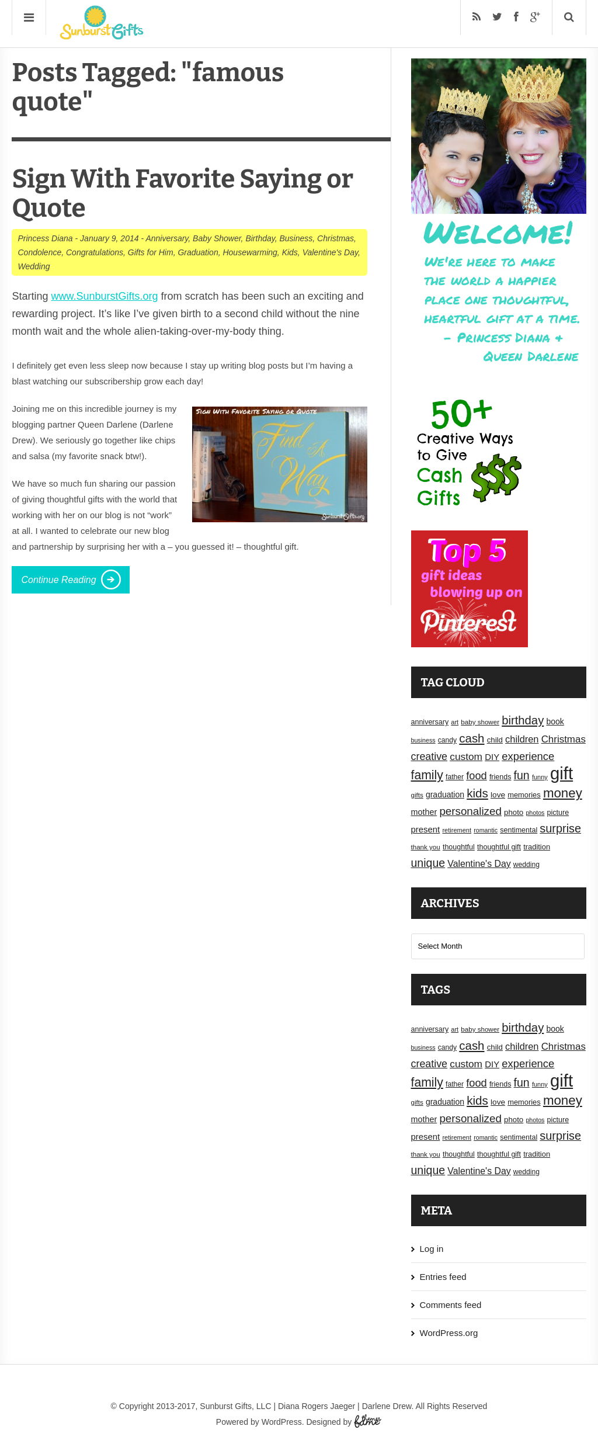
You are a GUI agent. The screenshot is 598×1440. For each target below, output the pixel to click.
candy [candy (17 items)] (447, 740)
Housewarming (249, 252)
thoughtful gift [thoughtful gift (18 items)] (499, 847)
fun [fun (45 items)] (522, 775)
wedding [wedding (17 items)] (526, 864)
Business (295, 238)
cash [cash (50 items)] (471, 738)
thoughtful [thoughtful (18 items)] (459, 847)
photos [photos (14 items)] (535, 812)
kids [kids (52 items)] (477, 793)
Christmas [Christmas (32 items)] (563, 739)
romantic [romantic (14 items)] (486, 830)
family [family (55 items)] (427, 775)
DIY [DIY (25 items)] (492, 757)
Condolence (39, 252)
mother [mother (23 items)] (424, 812)
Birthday (259, 238)
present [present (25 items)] (425, 829)
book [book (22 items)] (555, 721)
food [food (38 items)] (476, 775)
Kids (290, 252)
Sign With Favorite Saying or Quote (182, 194)
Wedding (34, 266)
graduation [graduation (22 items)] (445, 794)
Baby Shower (217, 238)
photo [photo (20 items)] (513, 812)
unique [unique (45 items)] (428, 862)
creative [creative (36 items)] (429, 756)
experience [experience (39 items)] (528, 756)
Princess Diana (45, 238)
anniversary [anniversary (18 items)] (430, 722)
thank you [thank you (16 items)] (425, 847)
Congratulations (94, 252)
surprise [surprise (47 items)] (560, 828)
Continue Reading (58, 580)
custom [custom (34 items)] (466, 756)
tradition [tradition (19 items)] (536, 846)
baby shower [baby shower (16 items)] (480, 722)
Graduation (198, 252)
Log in (432, 1249)
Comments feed (451, 1305)
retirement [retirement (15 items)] (456, 830)
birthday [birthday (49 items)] (523, 720)
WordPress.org (449, 1333)
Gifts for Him (150, 252)
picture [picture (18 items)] (558, 813)
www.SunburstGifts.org (104, 296)
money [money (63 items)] (562, 793)
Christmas (335, 238)
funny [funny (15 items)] (540, 776)
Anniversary (166, 238)
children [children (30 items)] (521, 739)
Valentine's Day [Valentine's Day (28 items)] (478, 864)
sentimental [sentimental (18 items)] (518, 830)
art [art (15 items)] (454, 722)
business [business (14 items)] (423, 740)
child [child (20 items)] (495, 739)
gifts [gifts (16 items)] (417, 795)
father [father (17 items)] (455, 777)
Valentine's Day (330, 252)
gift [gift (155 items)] (561, 773)
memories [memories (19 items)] (524, 794)
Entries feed (443, 1277)
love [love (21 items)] (498, 794)
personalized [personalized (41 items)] (470, 811)
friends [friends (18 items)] (500, 777)
